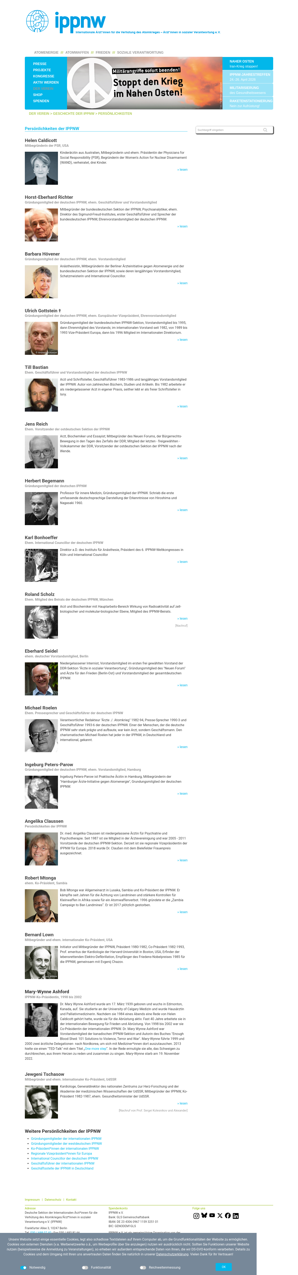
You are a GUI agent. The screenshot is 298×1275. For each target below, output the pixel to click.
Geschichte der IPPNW (73, 113)
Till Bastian (36, 367)
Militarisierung (244, 88)
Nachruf (181, 625)
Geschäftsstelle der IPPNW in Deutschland (62, 1168)
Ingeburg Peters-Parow (49, 764)
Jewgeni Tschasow (44, 1074)
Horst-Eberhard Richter (49, 197)
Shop (37, 95)
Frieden (103, 52)
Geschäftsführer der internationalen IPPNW (62, 1163)
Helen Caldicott (41, 140)
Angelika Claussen (44, 821)
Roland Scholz (40, 594)
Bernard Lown (39, 934)
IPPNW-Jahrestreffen (248, 74)
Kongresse (43, 76)
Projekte (42, 70)
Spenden (41, 101)
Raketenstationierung (248, 101)
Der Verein (43, 88)
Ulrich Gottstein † (43, 310)
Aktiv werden (46, 82)
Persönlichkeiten (115, 113)
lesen (183, 170)
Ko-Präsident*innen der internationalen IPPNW (65, 1149)
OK (224, 1267)
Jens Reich (36, 424)
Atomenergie (46, 52)
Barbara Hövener (42, 254)
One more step (95, 1049)
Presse (40, 64)
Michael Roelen (41, 707)
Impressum (32, 1200)
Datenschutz (53, 1200)
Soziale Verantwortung (140, 52)
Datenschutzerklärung (172, 1254)
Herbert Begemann (44, 480)
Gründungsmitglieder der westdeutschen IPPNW (66, 1144)
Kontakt (71, 1200)
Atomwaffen (77, 52)
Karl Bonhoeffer (41, 537)
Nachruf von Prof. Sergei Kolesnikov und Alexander (153, 1110)
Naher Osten (242, 61)
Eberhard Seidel (41, 651)
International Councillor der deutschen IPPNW (64, 1158)
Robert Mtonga (40, 878)
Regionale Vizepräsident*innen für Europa (61, 1153)
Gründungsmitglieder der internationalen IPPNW (66, 1139)
